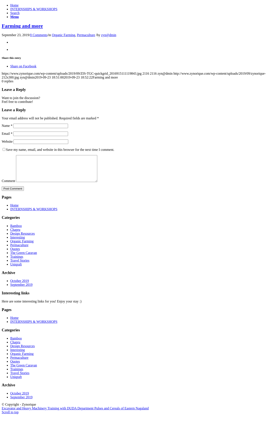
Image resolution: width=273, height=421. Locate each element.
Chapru (15, 235)
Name (7, 125)
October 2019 (19, 286)
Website (7, 141)
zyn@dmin (108, 35)
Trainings (16, 262)
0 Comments (38, 35)
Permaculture (86, 35)
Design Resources (22, 238)
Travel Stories (19, 265)
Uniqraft (16, 269)
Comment (8, 186)
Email (7, 133)
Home (14, 5)
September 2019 (21, 290)
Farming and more (22, 26)
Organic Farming (63, 35)
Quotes (15, 254)
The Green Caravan (23, 258)
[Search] (15, 13)
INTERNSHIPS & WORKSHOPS (33, 9)
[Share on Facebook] (23, 66)
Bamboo (16, 231)
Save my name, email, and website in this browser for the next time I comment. (60, 149)
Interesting (17, 242)
